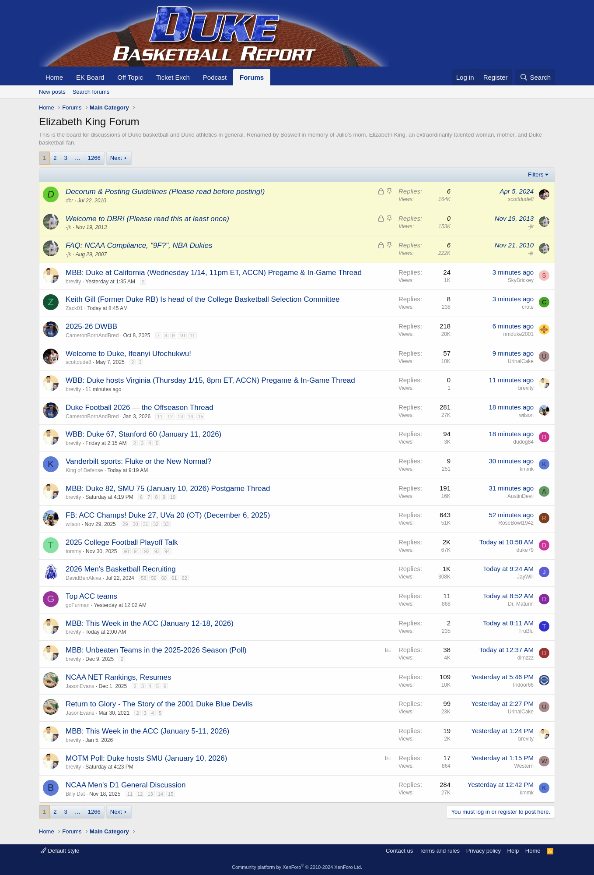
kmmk (527, 469)
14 (190, 416)
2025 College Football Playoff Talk (122, 542)
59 (153, 578)
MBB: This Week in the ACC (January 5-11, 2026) (148, 731)
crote (528, 307)
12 (170, 416)
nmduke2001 (518, 334)
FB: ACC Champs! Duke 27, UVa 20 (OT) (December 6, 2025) (168, 515)
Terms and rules (439, 850)
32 (155, 524)
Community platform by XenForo (297, 867)
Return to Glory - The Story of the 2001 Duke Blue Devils (159, 704)
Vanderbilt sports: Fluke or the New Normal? (138, 461)
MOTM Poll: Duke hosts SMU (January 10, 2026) (146, 758)
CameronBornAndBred (92, 335)
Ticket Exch (173, 77)
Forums (252, 77)
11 (192, 335)
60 (164, 578)
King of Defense (84, 470)
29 (125, 524)
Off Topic (130, 77)
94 (167, 551)
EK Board (90, 77)
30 (135, 524)
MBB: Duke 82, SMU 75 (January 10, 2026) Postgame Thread (168, 488)
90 (126, 551)
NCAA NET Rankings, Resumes (118, 677)
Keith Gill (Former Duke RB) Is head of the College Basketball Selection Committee (202, 299)
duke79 (525, 550)
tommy (73, 551)
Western (524, 766)
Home (54, 77)
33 (165, 524)
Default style (60, 850)
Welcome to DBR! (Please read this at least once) (147, 219)
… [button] (77, 158)
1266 (94, 158)
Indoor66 (523, 685)
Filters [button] (535, 174)
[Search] (535, 77)
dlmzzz (525, 658)
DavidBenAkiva (83, 578)
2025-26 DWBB (91, 326)
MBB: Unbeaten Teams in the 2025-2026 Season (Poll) (156, 650)
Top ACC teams (91, 596)
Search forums (91, 91)
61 (174, 578)
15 (200, 416)
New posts (52, 91)
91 (136, 551)
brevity (73, 282)
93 (157, 551)
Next (116, 158)
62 (184, 578)
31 (145, 524)
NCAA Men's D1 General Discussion (125, 785)
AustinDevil (520, 496)
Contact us (399, 850)
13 (180, 416)
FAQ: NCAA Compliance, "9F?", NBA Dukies (139, 245)
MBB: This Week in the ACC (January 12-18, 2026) (150, 623)
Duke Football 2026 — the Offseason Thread (139, 407)
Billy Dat (75, 794)
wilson (526, 415)
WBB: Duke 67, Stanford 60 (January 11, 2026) (143, 434)
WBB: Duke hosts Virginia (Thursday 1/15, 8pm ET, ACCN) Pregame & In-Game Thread (210, 380)
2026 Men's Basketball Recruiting (121, 569)
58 (143, 578)
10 (182, 335)
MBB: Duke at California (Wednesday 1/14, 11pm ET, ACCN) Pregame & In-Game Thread (214, 272)
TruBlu (526, 631)
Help (513, 850)
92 (146, 551)
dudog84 (523, 442)
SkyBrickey (521, 280)
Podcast (215, 77)
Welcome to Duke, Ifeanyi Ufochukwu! (128, 353)
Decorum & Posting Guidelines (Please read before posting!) (165, 191)
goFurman (78, 605)
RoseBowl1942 (516, 523)
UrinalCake (521, 361)
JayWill (525, 577)
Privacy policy (483, 850)
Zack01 (74, 308)
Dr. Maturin (521, 604)
